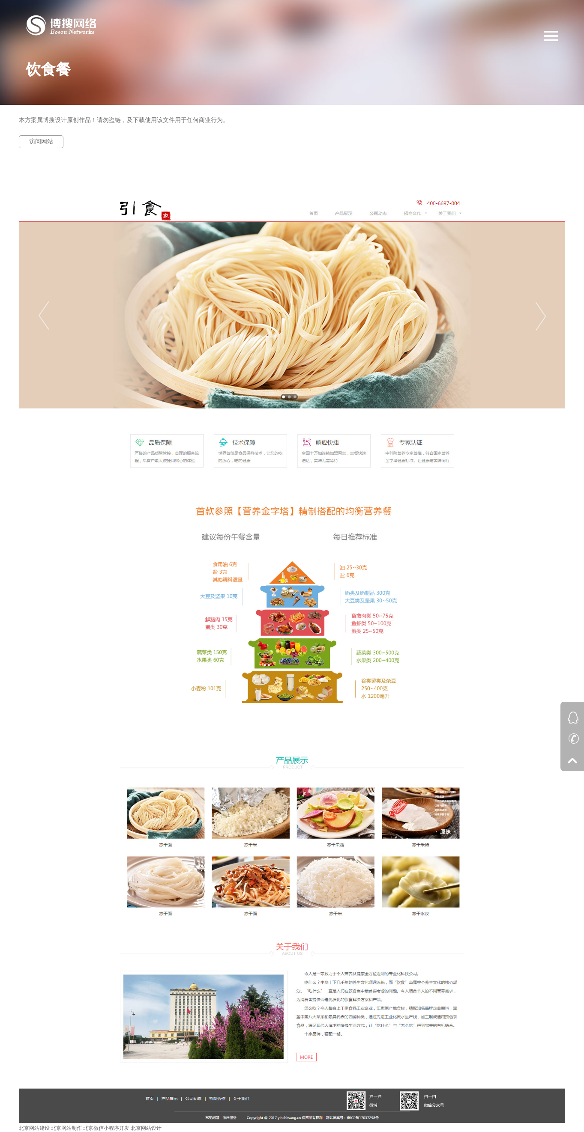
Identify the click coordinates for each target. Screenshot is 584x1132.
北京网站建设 (34, 1128)
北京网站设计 (146, 1128)
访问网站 (41, 141)
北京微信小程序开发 (106, 1128)
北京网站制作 (66, 1128)
